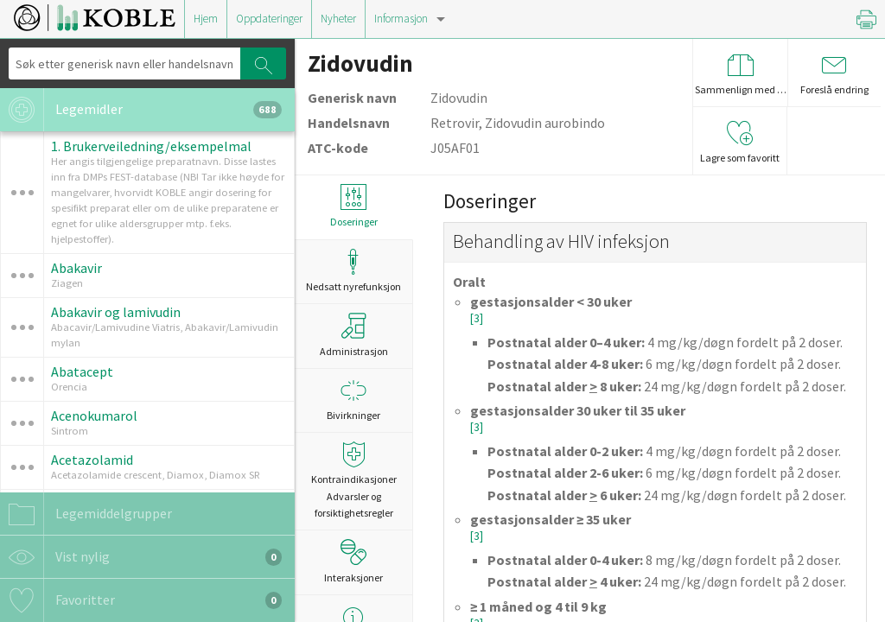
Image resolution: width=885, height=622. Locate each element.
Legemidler (141, 109)
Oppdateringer (269, 18)
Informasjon (401, 18)
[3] (476, 318)
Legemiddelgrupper (86, 514)
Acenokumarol (94, 415)
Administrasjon (354, 335)
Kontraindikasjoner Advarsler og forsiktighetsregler (353, 479)
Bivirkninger (353, 400)
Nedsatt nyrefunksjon (353, 271)
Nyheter (338, 18)
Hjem (206, 18)
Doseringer (353, 206)
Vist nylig (141, 557)
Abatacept (82, 371)
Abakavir (76, 267)
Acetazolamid (92, 459)
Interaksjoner (353, 561)
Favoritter (141, 600)
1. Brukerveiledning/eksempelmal (151, 146)
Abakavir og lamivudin (116, 312)
